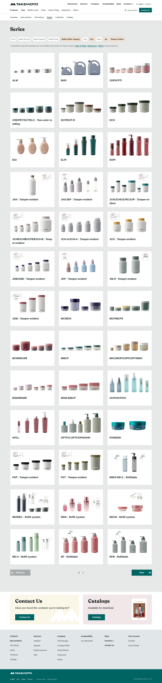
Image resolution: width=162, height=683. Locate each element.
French (29, 679)
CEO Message (62, 641)
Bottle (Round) (24, 39)
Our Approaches (87, 641)
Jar (106, 39)
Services (37, 636)
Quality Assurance (40, 650)
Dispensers (66, 10)
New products (26, 17)
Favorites (131, 641)
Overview (13, 17)
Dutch (24, 679)
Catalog (70, 17)
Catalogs (96, 617)
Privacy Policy (52, 679)
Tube (85, 39)
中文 (18, 679)
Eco (92, 39)
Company (61, 636)
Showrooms (72, 4)
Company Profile (63, 645)
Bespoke (37, 645)
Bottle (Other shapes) (71, 39)
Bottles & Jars (33, 10)
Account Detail (133, 645)
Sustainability (108, 4)
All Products (39, 17)
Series (49, 17)
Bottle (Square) (39, 39)
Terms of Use (40, 679)
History (59, 659)
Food (13, 39)
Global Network (63, 650)
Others (75, 10)
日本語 (12, 679)
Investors (127, 4)
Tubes (43, 10)
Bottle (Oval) (53, 39)
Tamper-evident (117, 39)
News (119, 4)
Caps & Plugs (53, 10)
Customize (59, 17)
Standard (37, 641)
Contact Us (145, 10)
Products (14, 10)
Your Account (132, 10)
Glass (99, 39)
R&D (35, 655)
